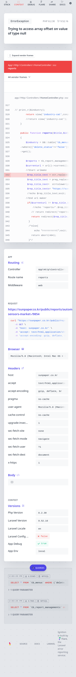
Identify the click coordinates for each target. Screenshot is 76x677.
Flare (63, 638)
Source (23, 644)
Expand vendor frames (21, 55)
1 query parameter (20, 590)
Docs (37, 644)
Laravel (51, 644)
